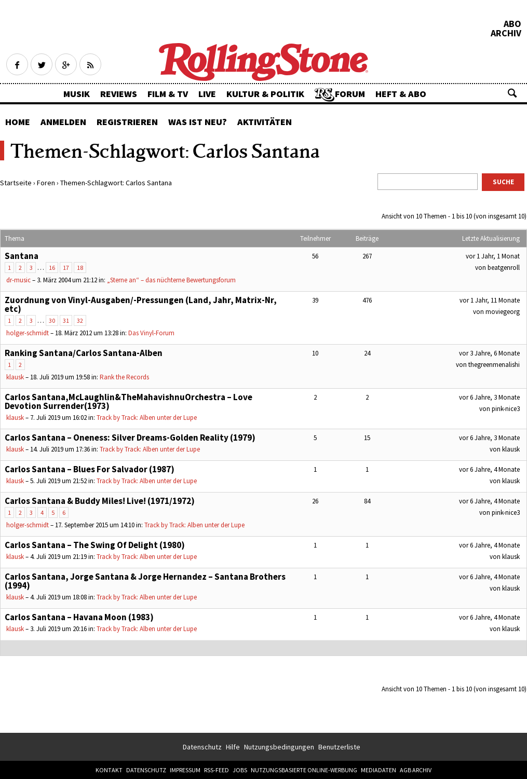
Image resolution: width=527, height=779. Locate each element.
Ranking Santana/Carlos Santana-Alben (84, 353)
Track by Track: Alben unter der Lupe (147, 417)
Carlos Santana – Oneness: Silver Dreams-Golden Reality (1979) (130, 437)
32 (80, 320)
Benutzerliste (339, 746)
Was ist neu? (197, 122)
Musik (76, 94)
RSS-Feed (216, 770)
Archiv (506, 33)
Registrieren (127, 122)
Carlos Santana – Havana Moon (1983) (79, 617)
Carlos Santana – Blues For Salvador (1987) (89, 469)
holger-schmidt (27, 333)
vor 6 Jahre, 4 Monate (489, 469)
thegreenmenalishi (494, 364)
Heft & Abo (400, 94)
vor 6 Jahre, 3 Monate (489, 397)
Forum (350, 94)
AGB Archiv (415, 770)
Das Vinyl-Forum (151, 333)
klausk (15, 377)
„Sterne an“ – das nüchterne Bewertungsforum (171, 280)
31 (66, 320)
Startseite (16, 182)
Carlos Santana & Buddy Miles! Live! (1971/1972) (100, 501)
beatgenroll (504, 267)
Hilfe (233, 746)
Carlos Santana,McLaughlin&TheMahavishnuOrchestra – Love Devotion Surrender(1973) (128, 401)
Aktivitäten (264, 122)
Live (207, 94)
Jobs (240, 770)
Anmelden (63, 122)
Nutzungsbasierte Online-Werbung (304, 770)
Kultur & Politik (265, 94)
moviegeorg (502, 311)
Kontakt (109, 770)
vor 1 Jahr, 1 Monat (493, 256)
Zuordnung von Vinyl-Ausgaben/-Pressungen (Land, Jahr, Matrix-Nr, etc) (141, 304)
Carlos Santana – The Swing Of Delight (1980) (95, 545)
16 (52, 267)
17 (66, 267)
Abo (512, 24)
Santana (21, 256)
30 (52, 320)
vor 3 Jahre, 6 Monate (489, 353)
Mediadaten (378, 770)
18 (80, 267)
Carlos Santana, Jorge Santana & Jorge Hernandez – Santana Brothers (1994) (145, 581)
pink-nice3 (506, 408)
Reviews (118, 94)
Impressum (185, 770)
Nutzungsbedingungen (279, 746)
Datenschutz (202, 746)
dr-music (18, 280)
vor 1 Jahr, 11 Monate (490, 300)
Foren (46, 182)
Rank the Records (124, 377)
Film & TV (167, 94)
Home (17, 122)
